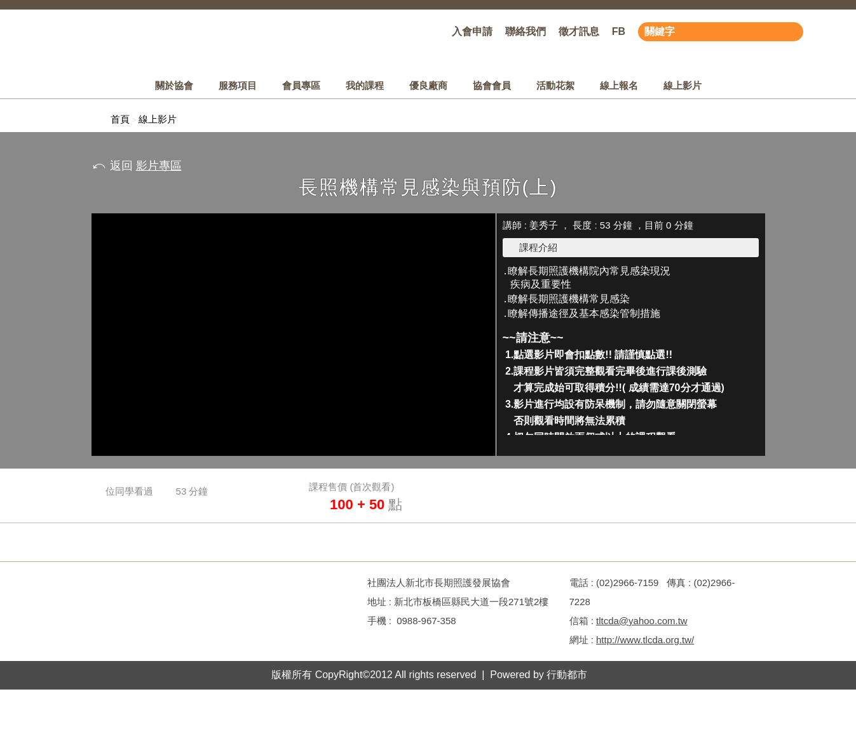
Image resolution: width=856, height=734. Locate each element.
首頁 (120, 119)
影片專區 (159, 165)
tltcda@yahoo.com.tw (642, 620)
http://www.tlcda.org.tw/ (645, 639)
